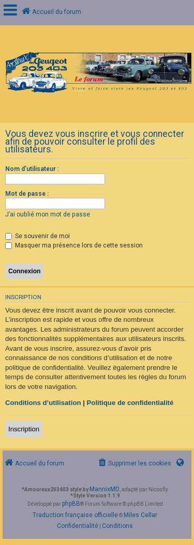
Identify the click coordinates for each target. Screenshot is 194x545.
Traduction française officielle (75, 515)
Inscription (23, 429)
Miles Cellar (140, 515)
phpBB (71, 503)
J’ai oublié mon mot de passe (47, 214)
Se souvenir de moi (37, 236)
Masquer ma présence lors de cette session (74, 245)
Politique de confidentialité (130, 403)
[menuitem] (134, 464)
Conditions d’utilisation (43, 403)
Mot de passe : (27, 193)
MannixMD (104, 489)
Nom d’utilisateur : (32, 169)
